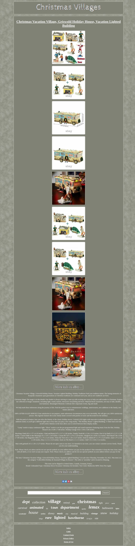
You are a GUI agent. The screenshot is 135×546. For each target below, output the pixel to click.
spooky (84, 509)
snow (103, 513)
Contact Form (68, 535)
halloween (107, 508)
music (60, 513)
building (84, 513)
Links (68, 532)
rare (48, 518)
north (113, 503)
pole (73, 503)
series (43, 514)
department (70, 507)
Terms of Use (68, 542)
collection (38, 502)
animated (36, 507)
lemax (94, 507)
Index (68, 528)
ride (96, 518)
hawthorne (76, 518)
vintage (94, 513)
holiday (114, 513)
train (89, 519)
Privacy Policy (68, 538)
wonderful (22, 514)
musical (74, 514)
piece (107, 503)
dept (26, 501)
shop (41, 519)
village (54, 501)
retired (66, 502)
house (33, 512)
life (47, 508)
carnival (22, 507)
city (67, 514)
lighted (59, 517)
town (54, 508)
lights (117, 508)
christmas (87, 501)
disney (51, 513)
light (101, 503)
